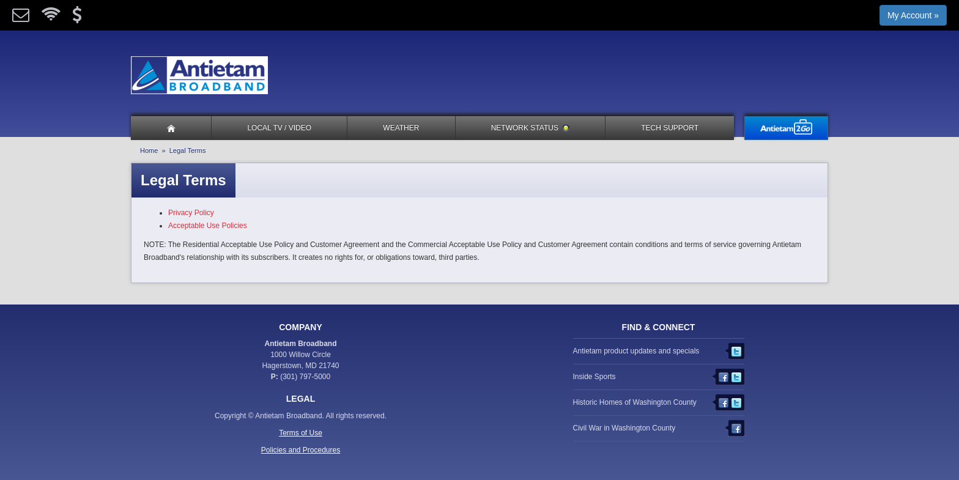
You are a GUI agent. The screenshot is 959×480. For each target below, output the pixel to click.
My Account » (913, 15)
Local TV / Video (279, 128)
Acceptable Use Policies (207, 225)
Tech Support (669, 128)
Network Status (530, 128)
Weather (401, 128)
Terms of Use (300, 433)
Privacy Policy (191, 213)
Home (149, 150)
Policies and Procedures (300, 450)
